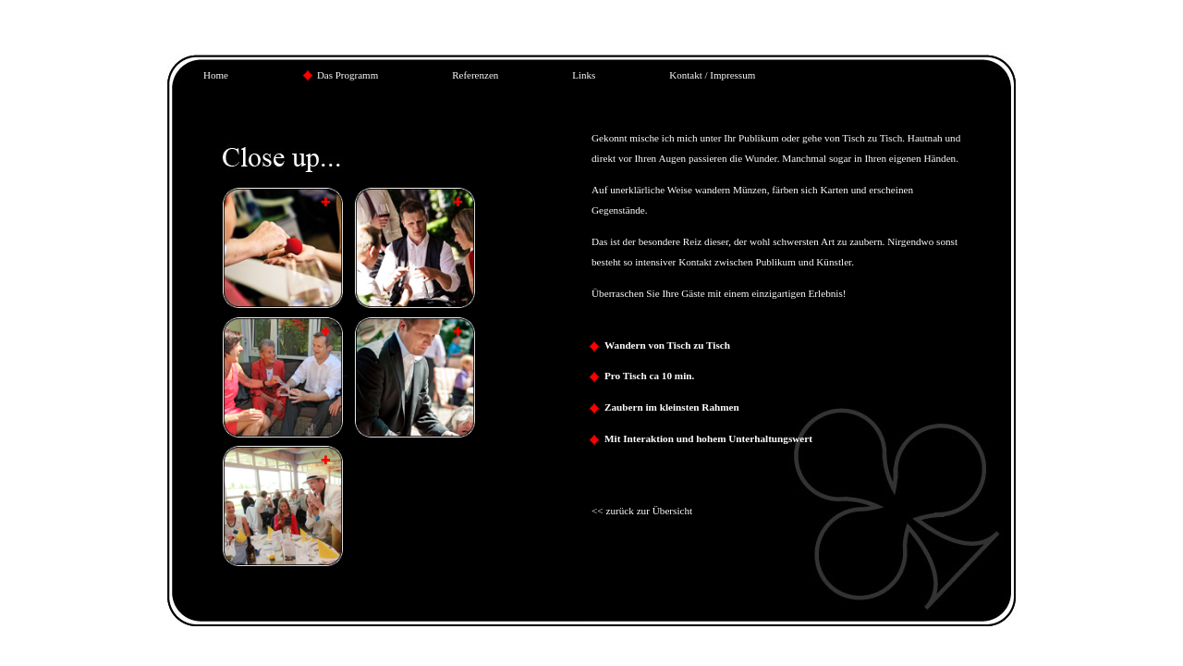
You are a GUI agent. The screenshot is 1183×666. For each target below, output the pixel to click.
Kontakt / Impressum (712, 74)
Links (583, 74)
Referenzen (475, 74)
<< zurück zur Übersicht (642, 510)
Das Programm (347, 74)
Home (215, 74)
